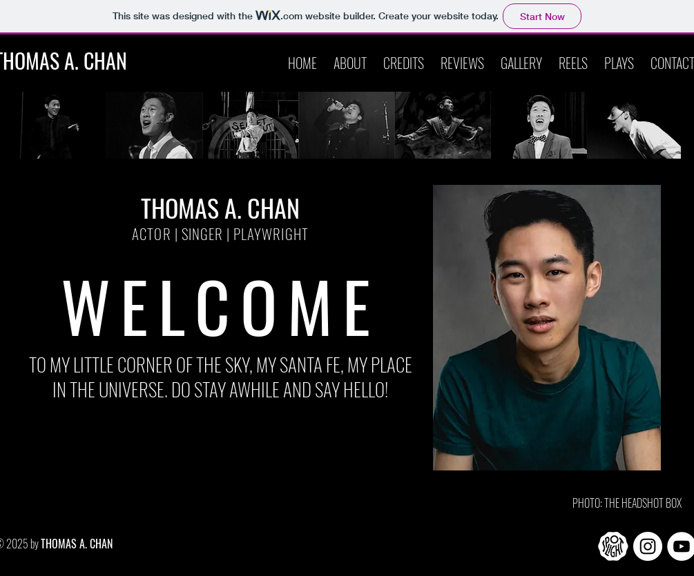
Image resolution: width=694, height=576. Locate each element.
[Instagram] (647, 546)
